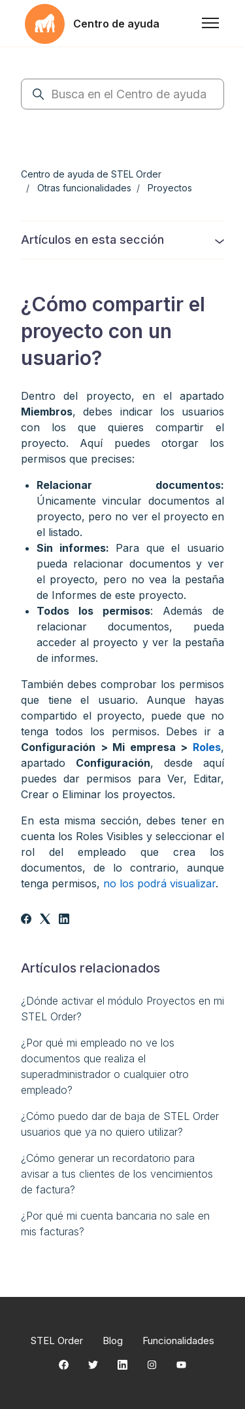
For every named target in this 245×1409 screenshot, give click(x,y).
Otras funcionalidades (84, 187)
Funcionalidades (178, 1340)
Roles (207, 747)
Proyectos (170, 187)
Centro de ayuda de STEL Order (91, 174)
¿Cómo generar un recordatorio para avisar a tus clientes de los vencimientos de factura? (117, 1173)
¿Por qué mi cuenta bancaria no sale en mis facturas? (115, 1223)
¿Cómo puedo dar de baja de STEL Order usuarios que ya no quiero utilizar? (120, 1124)
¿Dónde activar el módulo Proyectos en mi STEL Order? (122, 1008)
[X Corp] (45, 920)
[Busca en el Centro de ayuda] (122, 94)
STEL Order (57, 1340)
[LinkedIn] (64, 920)
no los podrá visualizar (159, 883)
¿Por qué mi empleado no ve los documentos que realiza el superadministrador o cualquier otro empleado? (105, 1066)
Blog (113, 1340)
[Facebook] (26, 920)
